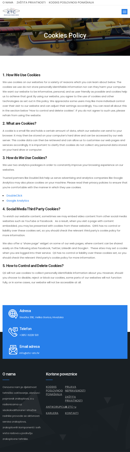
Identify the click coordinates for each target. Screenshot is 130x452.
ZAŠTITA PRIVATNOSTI (31, 2)
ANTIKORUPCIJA (56, 407)
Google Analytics (17, 201)
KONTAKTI (71, 413)
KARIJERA (52, 413)
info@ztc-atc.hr (29, 353)
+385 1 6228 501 (29, 335)
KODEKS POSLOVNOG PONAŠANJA (71, 2)
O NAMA (8, 2)
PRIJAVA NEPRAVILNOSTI (75, 389)
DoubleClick (14, 196)
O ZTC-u (70, 407)
